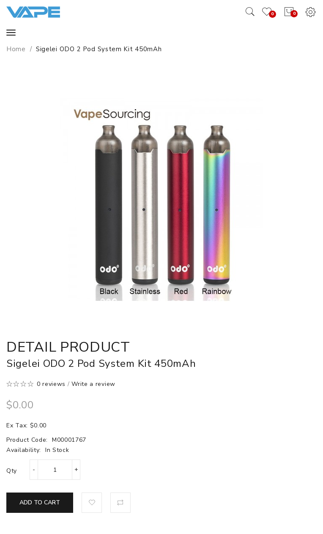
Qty (11, 471)
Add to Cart (39, 502)
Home (16, 49)
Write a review (93, 384)
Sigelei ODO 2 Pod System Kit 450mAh (99, 49)
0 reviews (51, 384)
